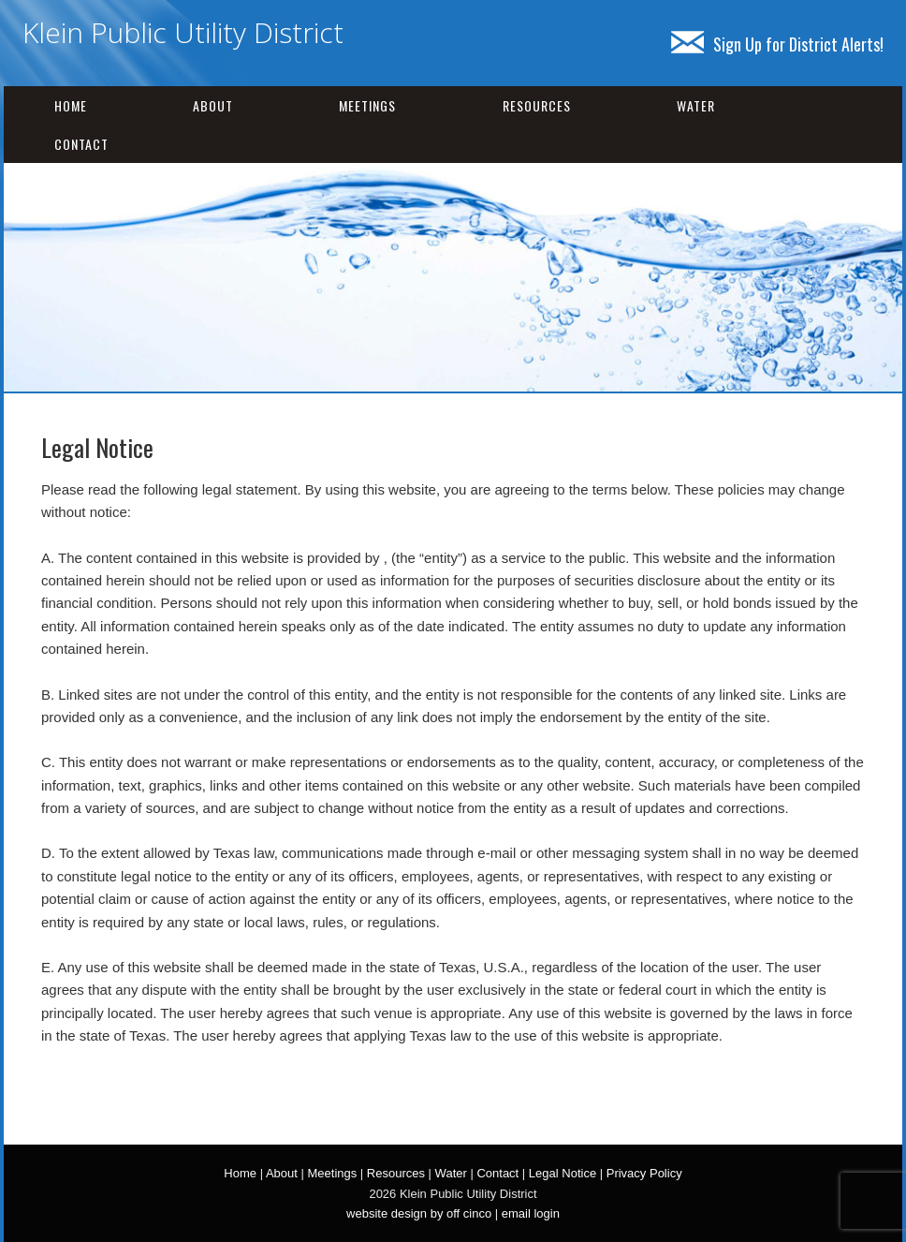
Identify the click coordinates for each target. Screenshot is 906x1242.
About (213, 105)
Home (70, 105)
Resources (537, 105)
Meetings (367, 105)
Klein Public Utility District (182, 32)
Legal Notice (562, 1173)
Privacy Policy (644, 1173)
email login (531, 1213)
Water (696, 105)
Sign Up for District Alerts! (777, 44)
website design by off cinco (418, 1213)
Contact (81, 144)
